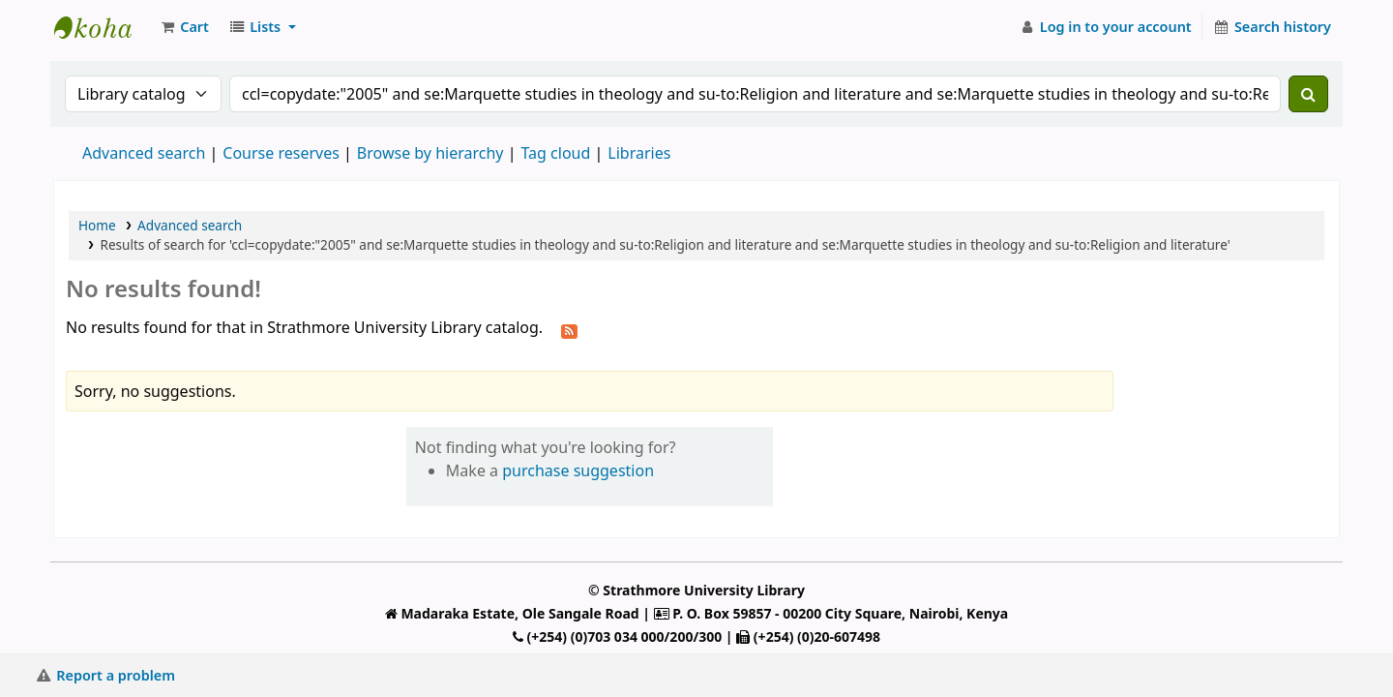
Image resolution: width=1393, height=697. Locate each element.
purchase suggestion (578, 470)
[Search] (1308, 94)
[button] (184, 27)
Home (97, 225)
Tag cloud (555, 153)
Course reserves (281, 153)
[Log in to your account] (1105, 27)
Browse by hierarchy (430, 153)
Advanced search (143, 153)
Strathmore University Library (102, 27)
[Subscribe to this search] (569, 329)
